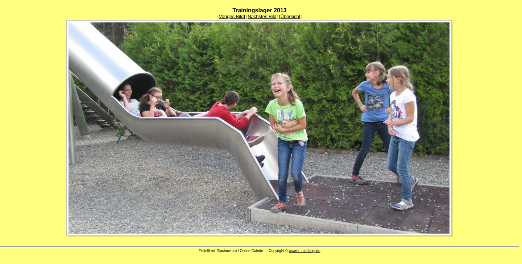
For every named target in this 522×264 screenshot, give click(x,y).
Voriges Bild (231, 16)
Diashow (394, 259)
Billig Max (276, 259)
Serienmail (353, 259)
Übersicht (290, 16)
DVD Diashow (162, 259)
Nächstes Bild (262, 16)
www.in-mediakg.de (304, 251)
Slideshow (222, 259)
